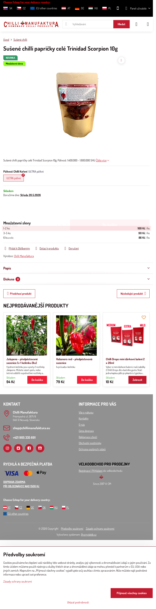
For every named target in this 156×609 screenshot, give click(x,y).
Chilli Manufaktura (24, 256)
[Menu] (148, 24)
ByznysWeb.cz (89, 534)
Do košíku (110, 208)
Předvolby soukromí (72, 528)
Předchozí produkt (19, 293)
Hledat (121, 24)
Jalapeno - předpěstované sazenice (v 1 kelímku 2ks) (22, 361)
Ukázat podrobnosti (78, 602)
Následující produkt (133, 293)
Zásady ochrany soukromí (100, 528)
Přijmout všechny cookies (132, 593)
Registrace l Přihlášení (91, 470)
